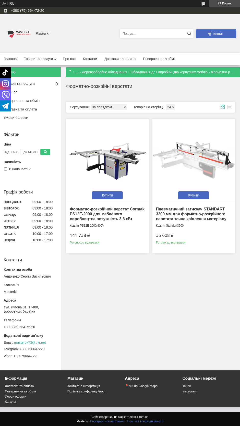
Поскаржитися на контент (107, 421)
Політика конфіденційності (87, 391)
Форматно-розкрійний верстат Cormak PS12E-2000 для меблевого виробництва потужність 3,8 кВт (107, 214)
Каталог (10, 401)
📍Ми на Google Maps (141, 386)
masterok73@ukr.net (30, 342)
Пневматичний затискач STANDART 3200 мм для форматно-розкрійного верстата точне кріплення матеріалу (191, 214)
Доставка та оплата (120, 59)
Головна (10, 59)
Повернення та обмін (160, 59)
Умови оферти (16, 117)
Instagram (189, 391)
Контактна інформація (83, 386)
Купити (107, 195)
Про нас (69, 59)
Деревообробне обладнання (104, 72)
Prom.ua (142, 417)
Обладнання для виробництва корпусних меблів (169, 72)
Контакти (90, 59)
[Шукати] (189, 33)
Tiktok (186, 386)
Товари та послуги (38, 59)
